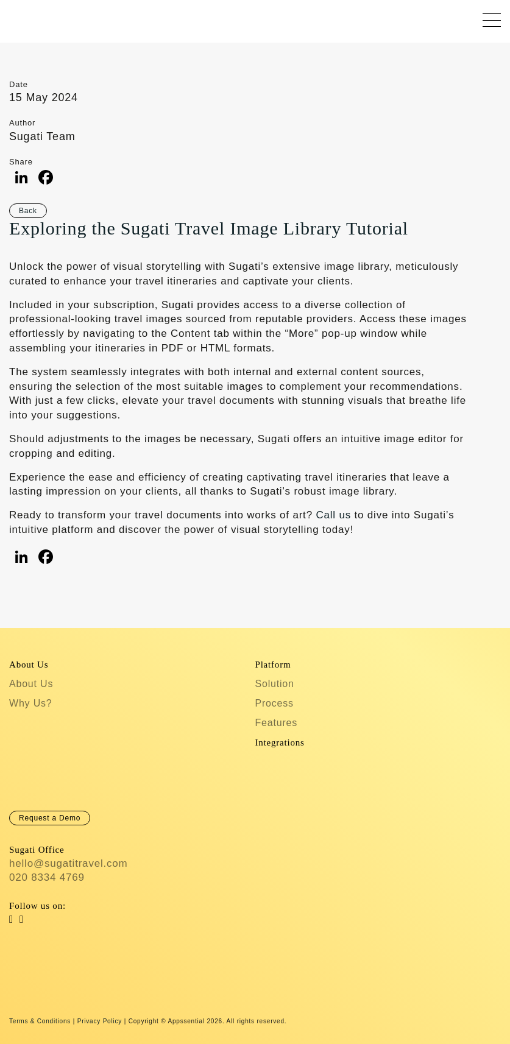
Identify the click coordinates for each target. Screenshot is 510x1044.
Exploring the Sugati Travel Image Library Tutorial (208, 228)
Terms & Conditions (40, 1021)
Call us (333, 515)
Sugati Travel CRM (20, 18)
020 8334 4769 (47, 877)
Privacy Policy (99, 1021)
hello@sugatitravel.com (68, 863)
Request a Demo (49, 818)
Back (28, 210)
